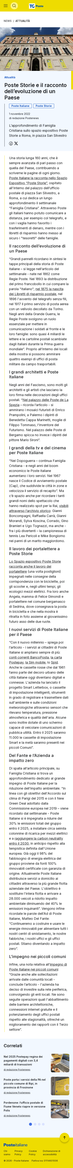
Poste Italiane (20, 105)
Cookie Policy (33, 1153)
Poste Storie (44, 105)
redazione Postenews (25, 118)
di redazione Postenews (17, 1069)
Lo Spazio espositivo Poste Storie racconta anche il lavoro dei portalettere (35, 566)
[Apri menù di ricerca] (14, 5)
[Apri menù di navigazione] (6, 5)
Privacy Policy (19, 1153)
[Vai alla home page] (36, 6)
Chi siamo (7, 1153)
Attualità (23, 20)
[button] (30, 1124)
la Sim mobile (35, 662)
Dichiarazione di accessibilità (51, 1153)
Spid (54, 662)
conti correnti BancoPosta (29, 657)
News (8, 20)
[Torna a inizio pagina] (64, 1137)
